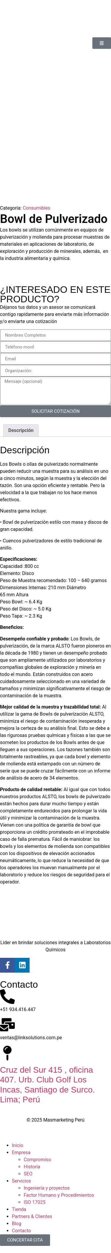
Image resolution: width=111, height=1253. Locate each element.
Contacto (21, 1230)
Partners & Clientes (32, 1216)
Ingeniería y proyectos (47, 1188)
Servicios (21, 1181)
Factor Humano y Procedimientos (59, 1195)
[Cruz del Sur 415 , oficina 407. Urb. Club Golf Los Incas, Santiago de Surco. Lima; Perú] (7, 1053)
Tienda (19, 1209)
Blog (16, 1223)
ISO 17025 (35, 1202)
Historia (32, 1167)
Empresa (21, 1152)
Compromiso (37, 1159)
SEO (28, 1174)
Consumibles (36, 208)
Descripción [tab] (20, 430)
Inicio (17, 1145)
